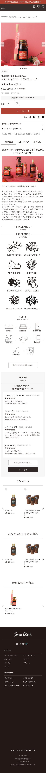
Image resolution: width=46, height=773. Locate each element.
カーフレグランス (29, 655)
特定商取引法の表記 (29, 682)
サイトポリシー (28, 685)
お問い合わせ (8, 682)
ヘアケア (26, 659)
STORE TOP (4, 17)
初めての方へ (8, 678)
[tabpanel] (23, 44)
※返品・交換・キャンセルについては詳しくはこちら (21, 134)
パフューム (26, 663)
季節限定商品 (12, 17)
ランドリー (8, 663)
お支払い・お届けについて (11, 124)
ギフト (6, 667)
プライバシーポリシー (11, 685)
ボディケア (8, 659)
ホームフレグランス (11, 655)
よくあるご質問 (28, 678)
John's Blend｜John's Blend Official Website (15, 6)
